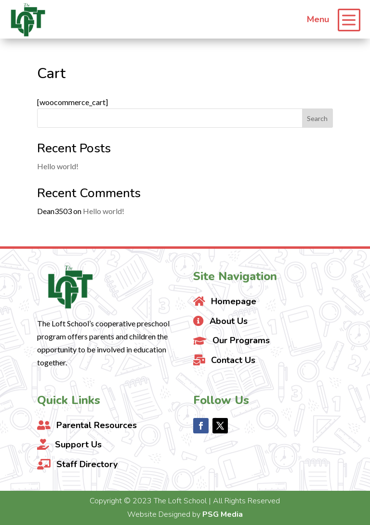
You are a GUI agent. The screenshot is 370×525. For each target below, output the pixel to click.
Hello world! (58, 166)
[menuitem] (334, 19)
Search (317, 118)
